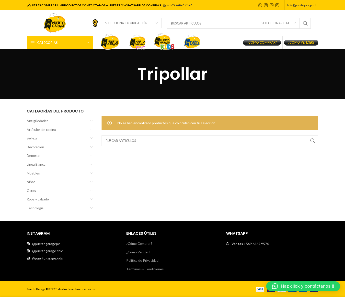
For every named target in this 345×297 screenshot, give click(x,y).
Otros (31, 190)
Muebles (33, 173)
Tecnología (35, 208)
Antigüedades (37, 121)
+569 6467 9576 (177, 5)
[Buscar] (239, 23)
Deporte (33, 155)
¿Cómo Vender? (138, 252)
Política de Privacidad (142, 260)
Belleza (32, 138)
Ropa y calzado (38, 199)
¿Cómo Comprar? (139, 243)
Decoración (35, 147)
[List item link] (73, 244)
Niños (31, 182)
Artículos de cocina (41, 129)
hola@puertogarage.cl (301, 5)
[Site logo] (54, 23)
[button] (303, 286)
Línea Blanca (36, 164)
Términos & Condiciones (145, 269)
